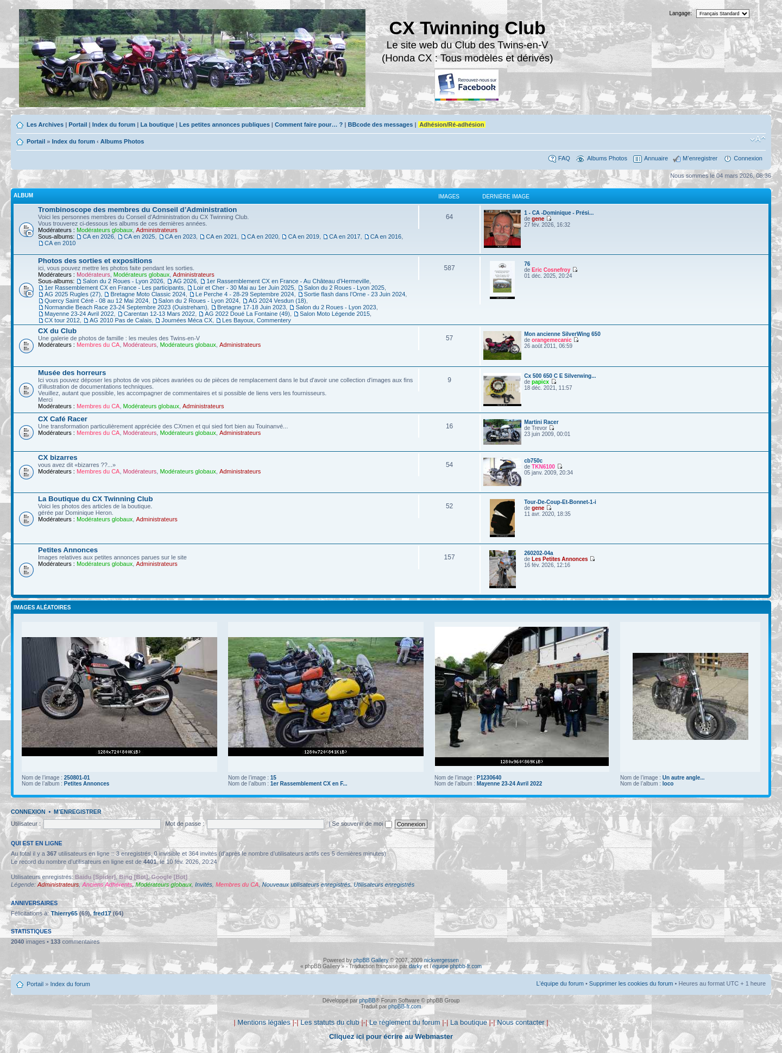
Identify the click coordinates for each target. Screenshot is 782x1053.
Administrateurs (156, 230)
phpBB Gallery (371, 960)
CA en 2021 (221, 236)
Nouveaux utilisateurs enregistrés (306, 884)
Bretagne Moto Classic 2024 (147, 294)
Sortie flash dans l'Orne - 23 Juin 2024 (355, 294)
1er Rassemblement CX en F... (309, 784)
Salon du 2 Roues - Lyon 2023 (335, 307)
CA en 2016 (386, 236)
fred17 (102, 913)
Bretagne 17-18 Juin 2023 (251, 307)
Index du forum (113, 124)
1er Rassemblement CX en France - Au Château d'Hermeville (287, 281)
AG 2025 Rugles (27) (72, 294)
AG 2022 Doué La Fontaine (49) (247, 313)
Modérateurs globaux (105, 230)
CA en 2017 (345, 236)
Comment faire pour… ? (309, 124)
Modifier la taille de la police (758, 139)
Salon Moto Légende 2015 (335, 313)
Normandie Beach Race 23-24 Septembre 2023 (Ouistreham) (126, 307)
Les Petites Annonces (560, 559)
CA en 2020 (263, 236)
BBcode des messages (380, 124)
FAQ (564, 158)
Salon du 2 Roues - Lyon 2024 (199, 300)
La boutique (157, 124)
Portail (77, 124)
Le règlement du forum (404, 1022)
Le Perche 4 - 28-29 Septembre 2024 (244, 294)
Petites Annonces (68, 550)
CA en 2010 (60, 243)
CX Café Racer (62, 419)
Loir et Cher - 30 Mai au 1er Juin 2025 (243, 287)
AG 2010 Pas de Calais (121, 320)
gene (538, 219)
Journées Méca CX (186, 320)
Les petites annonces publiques (224, 124)
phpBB (367, 1001)
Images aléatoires (42, 607)
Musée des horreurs (72, 373)
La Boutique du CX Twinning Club (95, 499)
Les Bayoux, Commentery (256, 320)
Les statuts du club (329, 1022)
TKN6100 (543, 467)
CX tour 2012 (62, 320)
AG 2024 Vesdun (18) (277, 300)
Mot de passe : (184, 823)
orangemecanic (551, 340)
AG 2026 (185, 281)
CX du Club (57, 331)
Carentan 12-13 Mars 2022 (159, 313)
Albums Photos (122, 141)
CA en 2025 (139, 236)
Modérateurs (93, 274)
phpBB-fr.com (404, 1007)
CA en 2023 (181, 236)
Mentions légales (264, 1022)
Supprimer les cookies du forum (631, 983)
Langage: (681, 13)
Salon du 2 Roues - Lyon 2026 (123, 281)
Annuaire (656, 158)
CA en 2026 (98, 236)
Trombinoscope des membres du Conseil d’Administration (137, 209)
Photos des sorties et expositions (95, 261)
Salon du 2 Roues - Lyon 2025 (344, 287)
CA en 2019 (303, 236)
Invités (203, 884)
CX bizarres (58, 457)
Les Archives (45, 124)
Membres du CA (98, 344)
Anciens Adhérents (107, 884)
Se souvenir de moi (362, 823)
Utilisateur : (26, 823)
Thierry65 (64, 913)
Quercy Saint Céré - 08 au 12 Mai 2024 (96, 300)
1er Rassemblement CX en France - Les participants (114, 287)
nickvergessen (441, 960)
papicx (540, 382)
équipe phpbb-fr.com (457, 966)
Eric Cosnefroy (551, 270)
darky (415, 966)
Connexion (748, 158)
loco (668, 784)
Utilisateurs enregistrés (384, 884)
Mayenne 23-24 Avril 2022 (79, 313)
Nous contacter (520, 1022)
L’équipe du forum (559, 983)
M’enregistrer (700, 158)
